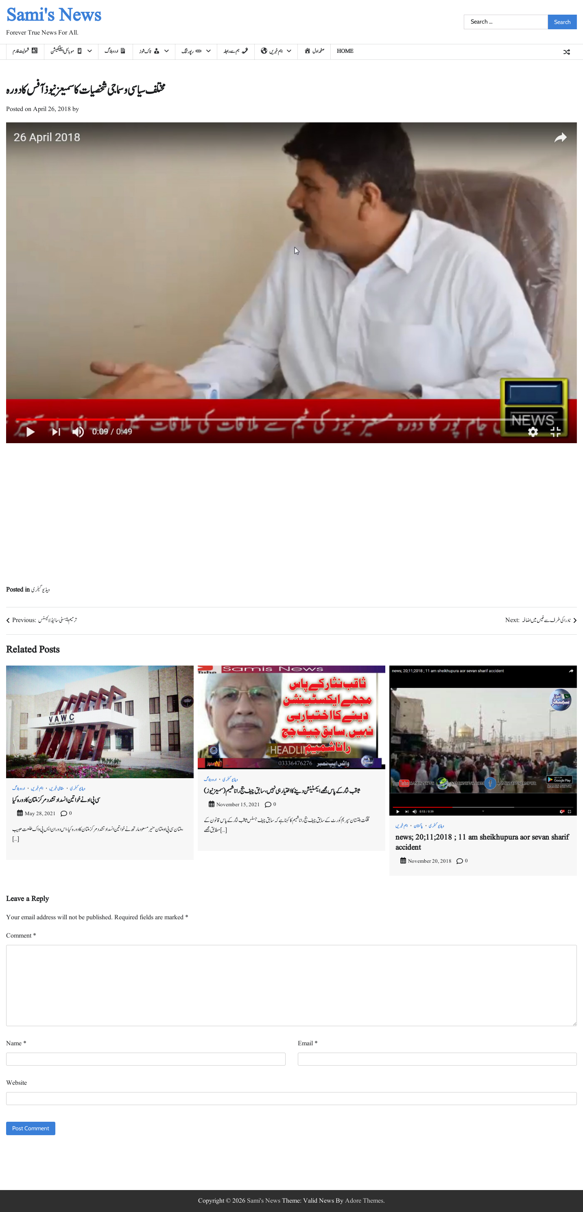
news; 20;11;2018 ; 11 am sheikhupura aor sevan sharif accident (481, 842)
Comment (21, 935)
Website (16, 1083)
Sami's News (53, 16)
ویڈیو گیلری (40, 589)
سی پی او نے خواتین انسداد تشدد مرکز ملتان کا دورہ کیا (56, 800)
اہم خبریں (37, 788)
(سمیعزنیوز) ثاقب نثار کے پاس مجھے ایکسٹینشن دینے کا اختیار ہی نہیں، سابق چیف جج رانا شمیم (282, 791)
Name (16, 1043)
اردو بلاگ (18, 788)
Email (308, 1043)
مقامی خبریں (56, 788)
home (345, 51)
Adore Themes (364, 1201)
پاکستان (418, 826)
